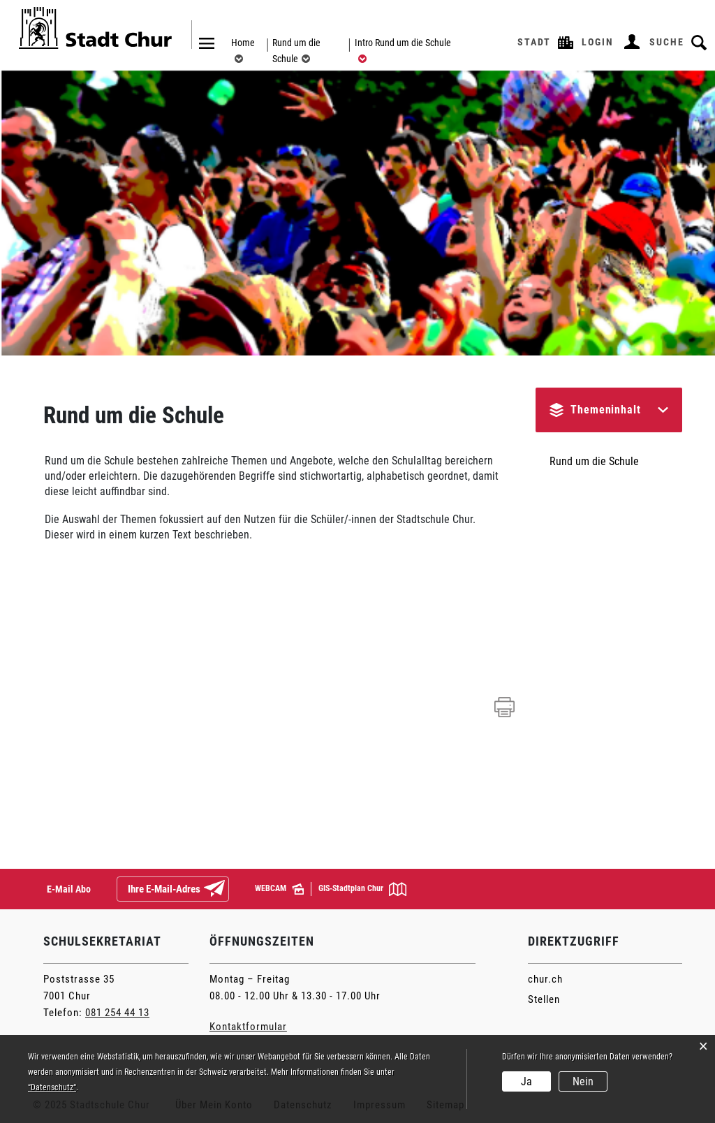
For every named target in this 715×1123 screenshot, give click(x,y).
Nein (583, 1081)
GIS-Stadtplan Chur (362, 889)
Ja (526, 1081)
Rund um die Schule (594, 461)
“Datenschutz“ (52, 1087)
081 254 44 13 (117, 1012)
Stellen (544, 999)
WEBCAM (279, 889)
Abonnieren (225, 889)
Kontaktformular (248, 1026)
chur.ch (545, 979)
